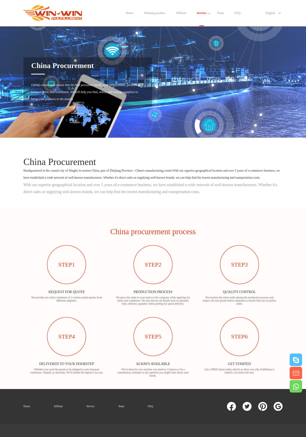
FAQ (237, 13)
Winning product (154, 13)
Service (201, 13)
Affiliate (181, 13)
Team (220, 13)
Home (129, 13)
